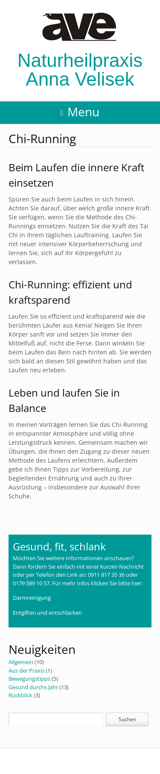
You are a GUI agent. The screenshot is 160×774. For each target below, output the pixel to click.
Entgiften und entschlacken (47, 612)
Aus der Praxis (26, 670)
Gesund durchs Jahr (33, 687)
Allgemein (21, 662)
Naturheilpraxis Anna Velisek (80, 51)
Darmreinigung (32, 597)
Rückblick (20, 695)
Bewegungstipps (29, 678)
